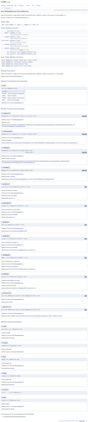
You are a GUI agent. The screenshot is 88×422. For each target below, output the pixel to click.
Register (7, 48)
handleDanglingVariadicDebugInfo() (64, 124)
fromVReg (16, 64)
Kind (6, 24)
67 (10, 283)
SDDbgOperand (7, 8)
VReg (26, 64)
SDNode (39, 15)
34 (10, 103)
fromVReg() (11, 409)
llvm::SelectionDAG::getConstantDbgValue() (43, 124)
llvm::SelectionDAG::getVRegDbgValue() (18, 179)
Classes (28, 5)
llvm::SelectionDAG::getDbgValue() (16, 161)
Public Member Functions (63, 10)
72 (10, 156)
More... (65, 15)
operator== (13, 54)
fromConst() (11, 338)
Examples (38, 5)
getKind (12, 31)
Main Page (3, 5)
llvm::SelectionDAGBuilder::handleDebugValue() (13, 126)
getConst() (18, 316)
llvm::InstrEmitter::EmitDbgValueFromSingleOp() (20, 124)
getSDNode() (37, 316)
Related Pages (10, 5)
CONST (18, 24)
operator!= (13, 52)
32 (9, 76)
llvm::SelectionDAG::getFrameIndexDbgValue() (19, 143)
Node (25, 60)
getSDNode (12, 33)
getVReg (12, 48)
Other (30, 52)
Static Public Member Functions (74, 10)
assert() (9, 195)
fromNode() (11, 368)
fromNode (16, 60)
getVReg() (43, 316)
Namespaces (21, 5)
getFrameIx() (24, 316)
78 (10, 174)
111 (10, 406)
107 (10, 382)
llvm (2, 8)
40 (10, 228)
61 (10, 212)
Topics (15, 5)
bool (8, 52)
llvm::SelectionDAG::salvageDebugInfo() (67, 143)
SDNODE (11, 24)
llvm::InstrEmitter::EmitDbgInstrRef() (17, 231)
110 (10, 352)
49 (10, 245)
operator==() (11, 198)
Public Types (56, 10)
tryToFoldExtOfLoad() (29, 162)
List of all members (84, 10)
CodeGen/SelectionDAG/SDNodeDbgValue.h (18, 17)
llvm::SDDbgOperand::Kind (11, 88)
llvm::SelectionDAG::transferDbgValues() (11, 162)
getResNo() (31, 316)
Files (33, 5)
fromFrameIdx (17, 62)
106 (10, 365)
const (18, 31)
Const (29, 65)
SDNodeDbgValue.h (18, 76)
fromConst (16, 65)
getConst (12, 40)
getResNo (12, 36)
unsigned (7, 36)
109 (10, 335)
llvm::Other (10, 302)
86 (10, 313)
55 (10, 193)
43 (10, 264)
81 (10, 119)
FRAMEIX (26, 24)
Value (6, 40)
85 (10, 299)
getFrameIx (13, 44)
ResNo (34, 60)
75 (10, 137)
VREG (34, 24)
